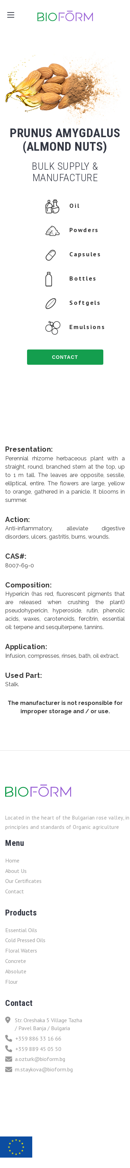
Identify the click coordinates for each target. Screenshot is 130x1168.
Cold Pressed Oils (25, 940)
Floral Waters (21, 950)
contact (65, 357)
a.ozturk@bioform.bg (35, 1058)
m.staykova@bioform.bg (39, 1069)
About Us (16, 870)
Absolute (15, 971)
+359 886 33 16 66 (33, 1039)
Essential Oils (21, 930)
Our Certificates (23, 880)
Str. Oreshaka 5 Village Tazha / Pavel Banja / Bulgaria (43, 1024)
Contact (14, 891)
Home (12, 860)
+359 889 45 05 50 (33, 1049)
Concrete (15, 960)
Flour (11, 981)
